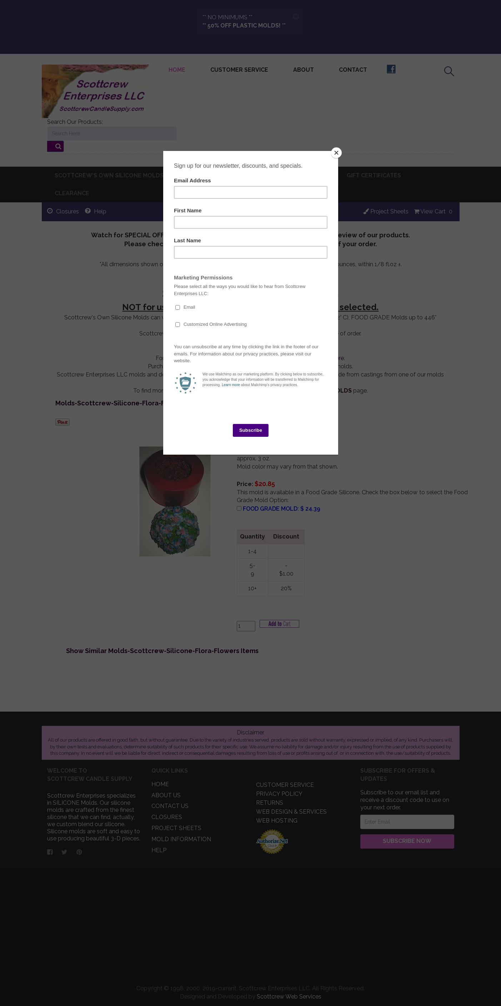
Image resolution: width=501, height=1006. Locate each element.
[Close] (336, 152)
